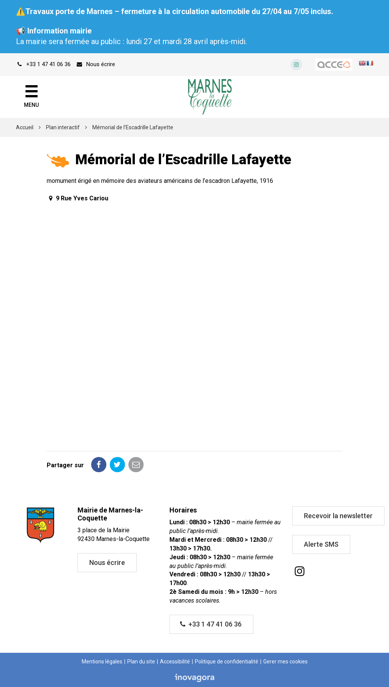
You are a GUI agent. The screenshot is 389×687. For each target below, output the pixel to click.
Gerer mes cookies (285, 661)
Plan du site (141, 661)
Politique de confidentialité (226, 661)
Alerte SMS (321, 544)
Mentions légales (102, 661)
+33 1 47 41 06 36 (211, 624)
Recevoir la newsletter (338, 516)
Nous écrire (107, 562)
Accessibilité (175, 661)
